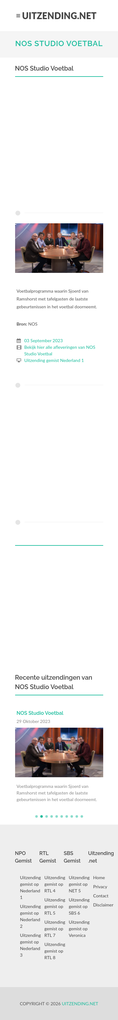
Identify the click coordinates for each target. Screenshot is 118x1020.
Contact (101, 895)
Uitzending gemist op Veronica (79, 928)
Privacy (100, 886)
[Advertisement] (59, 145)
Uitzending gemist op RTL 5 (54, 906)
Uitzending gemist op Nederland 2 (30, 916)
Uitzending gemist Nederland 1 (54, 360)
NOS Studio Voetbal (59, 43)
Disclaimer (103, 904)
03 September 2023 (43, 340)
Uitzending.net (80, 1003)
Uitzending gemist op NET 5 (79, 884)
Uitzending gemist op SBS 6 (79, 906)
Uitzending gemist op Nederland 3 (30, 945)
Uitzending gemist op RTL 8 (54, 951)
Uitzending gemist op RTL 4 (54, 884)
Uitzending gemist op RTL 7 (54, 928)
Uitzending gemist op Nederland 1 (30, 887)
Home (99, 877)
